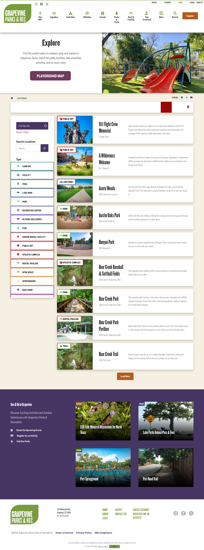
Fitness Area (26, 299)
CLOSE (114, 547)
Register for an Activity (24, 435)
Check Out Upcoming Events (26, 430)
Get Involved (147, 16)
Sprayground (26, 281)
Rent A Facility (131, 16)
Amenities (24, 337)
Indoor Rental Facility (31, 237)
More (161, 15)
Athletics (87, 15)
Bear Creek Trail (108, 354)
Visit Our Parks (20, 441)
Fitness (22, 344)
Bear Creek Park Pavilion (109, 325)
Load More (125, 376)
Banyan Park (106, 242)
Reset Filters (22, 132)
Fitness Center (25, 364)
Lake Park (24, 193)
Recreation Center (29, 210)
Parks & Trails (116, 17)
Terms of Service (64, 532)
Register (190, 16)
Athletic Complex (28, 254)
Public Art (25, 246)
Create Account (141, 510)
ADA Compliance (103, 532)
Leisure (22, 330)
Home (105, 510)
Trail (22, 184)
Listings (22, 98)
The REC (40, 16)
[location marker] (188, 107)
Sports (22, 317)
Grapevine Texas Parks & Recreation (36, 532)
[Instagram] (36, 5)
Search (175, 15)
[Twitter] (47, 5)
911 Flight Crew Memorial (108, 127)
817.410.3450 (64, 516)
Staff (105, 518)
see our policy (103, 546)
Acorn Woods (107, 188)
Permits (167, 2)
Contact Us (121, 514)
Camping (24, 166)
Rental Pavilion (27, 263)
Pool (22, 228)
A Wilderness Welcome (107, 158)
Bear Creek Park (109, 299)
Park (22, 201)
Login (192, 2)
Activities (70, 15)
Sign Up (199, 2)
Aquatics (54, 15)
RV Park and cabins (29, 219)
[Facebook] (41, 5)
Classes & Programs (28, 358)
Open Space (25, 272)
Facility (24, 175)
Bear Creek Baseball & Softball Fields (111, 270)
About (154, 2)
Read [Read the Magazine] (180, 2)
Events (103, 15)
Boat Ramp (25, 290)
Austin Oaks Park (109, 215)
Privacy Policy (84, 532)
